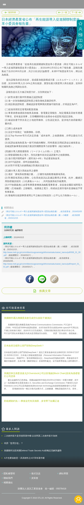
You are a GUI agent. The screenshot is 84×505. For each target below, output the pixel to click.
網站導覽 (63, 473)
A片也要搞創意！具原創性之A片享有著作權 (24, 458)
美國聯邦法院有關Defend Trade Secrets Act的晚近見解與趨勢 (33, 450)
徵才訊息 (35, 473)
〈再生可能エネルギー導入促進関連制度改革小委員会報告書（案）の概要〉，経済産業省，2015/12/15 (42, 216)
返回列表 (12, 12)
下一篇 (76, 12)
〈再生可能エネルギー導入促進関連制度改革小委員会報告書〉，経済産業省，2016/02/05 (43, 211)
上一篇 (62, 12)
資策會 (34, 478)
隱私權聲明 (9, 473)
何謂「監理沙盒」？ (13, 443)
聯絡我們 (8, 478)
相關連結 (8, 482)
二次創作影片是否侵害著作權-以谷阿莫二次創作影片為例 (30, 436)
